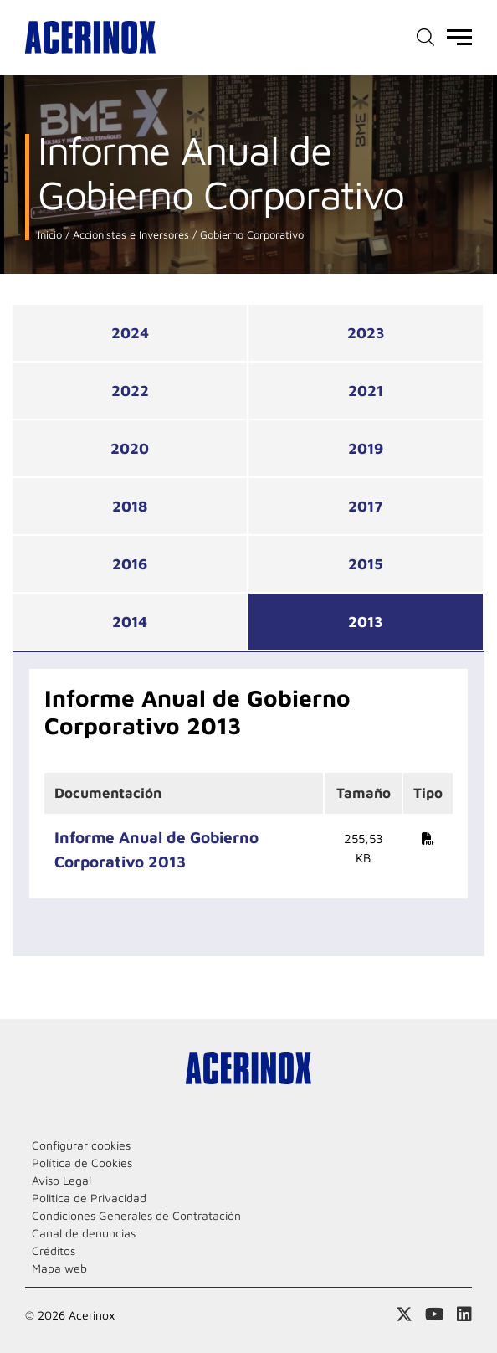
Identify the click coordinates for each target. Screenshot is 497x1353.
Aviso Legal (61, 1180)
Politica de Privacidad (89, 1198)
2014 (129, 621)
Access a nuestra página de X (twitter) (404, 1314)
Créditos (53, 1250)
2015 (365, 564)
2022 (130, 390)
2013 (365, 621)
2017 (365, 506)
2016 (129, 564)
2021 (365, 390)
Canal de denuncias (84, 1233)
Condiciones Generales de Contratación (136, 1215)
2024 (130, 333)
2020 (129, 448)
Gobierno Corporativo (250, 234)
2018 (129, 506)
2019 (365, 448)
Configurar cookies (81, 1145)
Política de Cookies (82, 1162)
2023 (366, 333)
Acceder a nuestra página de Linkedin (464, 1314)
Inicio (50, 234)
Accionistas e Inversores (129, 234)
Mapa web (59, 1268)
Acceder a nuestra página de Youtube (434, 1314)
